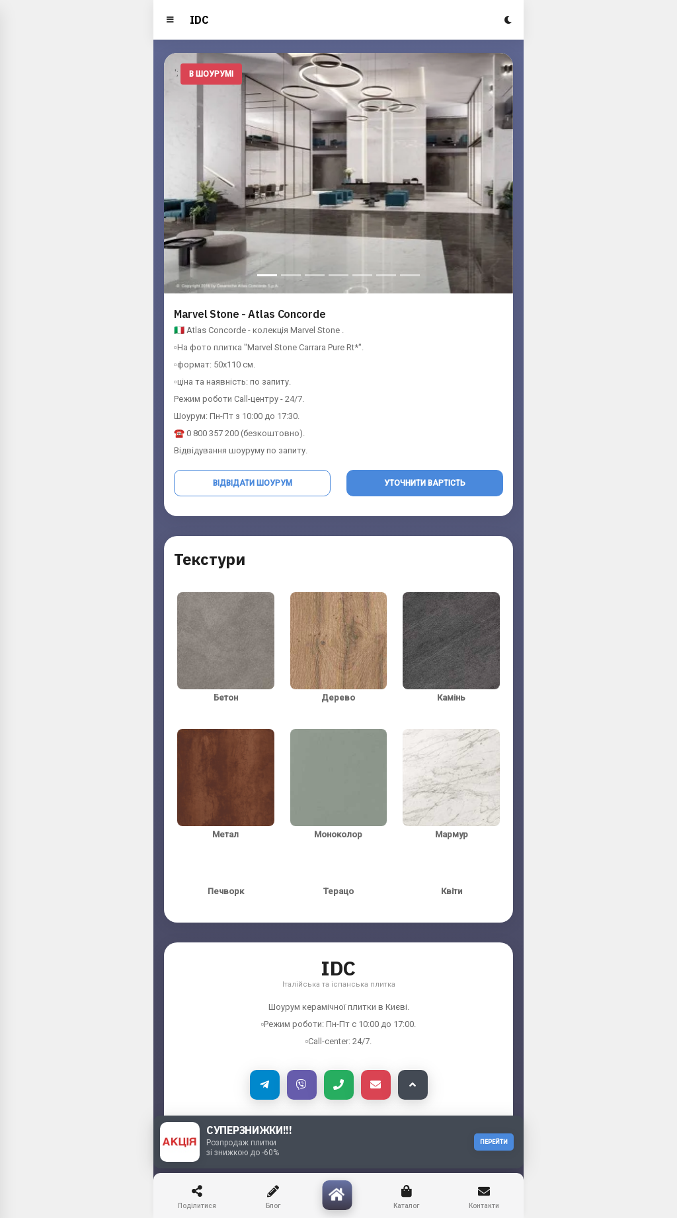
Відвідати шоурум (252, 483)
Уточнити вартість (424, 483)
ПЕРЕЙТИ (494, 1142)
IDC (199, 19)
